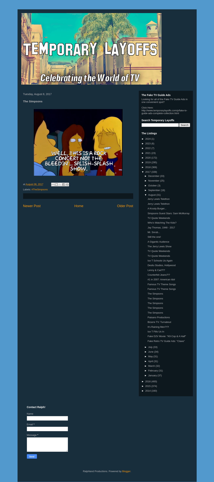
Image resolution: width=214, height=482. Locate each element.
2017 (148, 172)
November (154, 180)
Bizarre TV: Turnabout (159, 322)
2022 (148, 148)
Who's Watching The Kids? (162, 222)
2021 (148, 153)
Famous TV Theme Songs (162, 284)
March (152, 366)
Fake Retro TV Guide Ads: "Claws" (166, 341)
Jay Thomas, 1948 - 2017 (161, 227)
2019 (148, 162)
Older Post (125, 206)
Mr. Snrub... (154, 232)
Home (78, 206)
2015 (148, 386)
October (152, 185)
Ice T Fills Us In (156, 331)
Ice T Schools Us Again (160, 260)
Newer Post (32, 206)
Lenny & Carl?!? (156, 270)
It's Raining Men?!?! (158, 327)
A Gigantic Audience (158, 241)
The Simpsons (155, 293)
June (151, 351)
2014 (148, 390)
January (152, 375)
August (152, 194)
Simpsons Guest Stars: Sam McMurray (169, 213)
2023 (148, 143)
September (154, 190)
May (150, 356)
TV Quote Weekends (159, 218)
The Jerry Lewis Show (159, 246)
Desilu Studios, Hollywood (162, 265)
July (150, 347)
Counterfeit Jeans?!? (159, 274)
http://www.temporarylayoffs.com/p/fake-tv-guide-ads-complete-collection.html (164, 112)
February (153, 370)
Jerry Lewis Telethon (159, 199)
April (151, 361)
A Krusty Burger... (157, 208)
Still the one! (154, 236)
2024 (148, 138)
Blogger (126, 471)
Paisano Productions (159, 317)
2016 (148, 381)
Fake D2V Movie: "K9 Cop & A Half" (167, 336)
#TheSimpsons (40, 189)
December (154, 176)
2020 (148, 157)
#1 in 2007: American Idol (161, 279)
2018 (148, 167)
